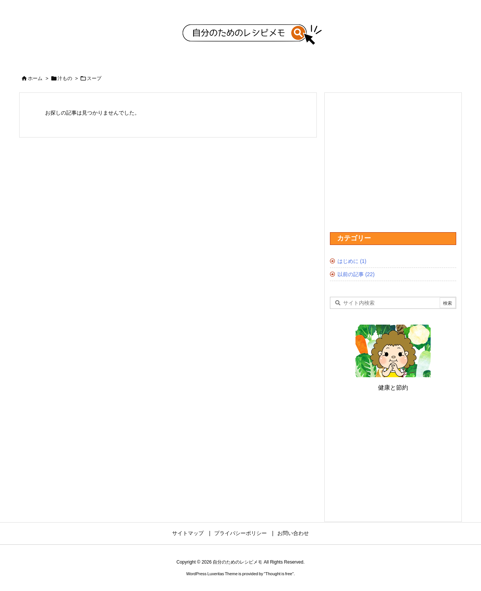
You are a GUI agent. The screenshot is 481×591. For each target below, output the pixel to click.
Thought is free (278, 573)
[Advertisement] (111, 209)
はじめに (351, 261)
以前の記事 (356, 274)
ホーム (35, 78)
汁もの (64, 78)
